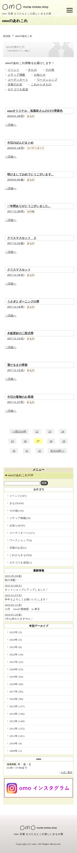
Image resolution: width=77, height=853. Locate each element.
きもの (32, 69)
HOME (6, 35)
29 (63, 441)
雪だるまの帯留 (17, 365)
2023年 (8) (15, 647)
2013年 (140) (17, 721)
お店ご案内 (66, 772)
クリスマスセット (19, 269)
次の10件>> (57, 450)
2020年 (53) (16, 669)
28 (51, 441)
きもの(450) (16, 503)
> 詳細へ (10, 124)
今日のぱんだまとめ (20, 142)
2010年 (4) (15, 743)
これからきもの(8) (20, 555)
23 (49, 431)
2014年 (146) (17, 713)
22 (37, 431)
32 (39, 450)
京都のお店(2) (17, 547)
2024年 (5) (15, 639)
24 (62, 431)
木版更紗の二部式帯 (20, 333)
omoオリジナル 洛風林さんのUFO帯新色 (35, 110)
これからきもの (41, 84)
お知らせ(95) (17, 525)
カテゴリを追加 (18, 89)
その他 (49, 69)
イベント (13, 69)
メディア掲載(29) (19, 518)
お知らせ (40, 74)
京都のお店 (15, 84)
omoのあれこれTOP (20, 475)
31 (26, 450)
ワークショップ (47, 79)
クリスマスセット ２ (22, 238)
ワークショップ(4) (20, 540)
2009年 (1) (15, 750)
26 (25, 441)
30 (14, 450)
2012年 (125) (17, 728)
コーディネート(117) (21, 532)
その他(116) (16, 510)
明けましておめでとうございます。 (30, 174)
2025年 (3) (15, 632)
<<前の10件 (19, 431)
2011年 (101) (16, 736)
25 (12, 441)
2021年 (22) (16, 661)
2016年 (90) (16, 699)
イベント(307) (17, 495)
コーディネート (18, 79)
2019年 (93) (16, 676)
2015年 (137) (17, 706)
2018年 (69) (16, 684)
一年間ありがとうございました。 (29, 206)
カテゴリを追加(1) (20, 562)
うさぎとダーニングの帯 (23, 301)
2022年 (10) (16, 654)
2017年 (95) (16, 691)
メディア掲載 (16, 74)
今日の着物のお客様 (20, 396)
